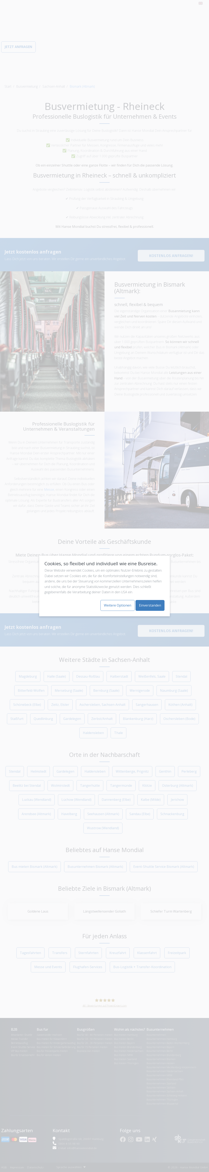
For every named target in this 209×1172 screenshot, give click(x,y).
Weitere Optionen (117, 605)
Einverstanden (150, 605)
